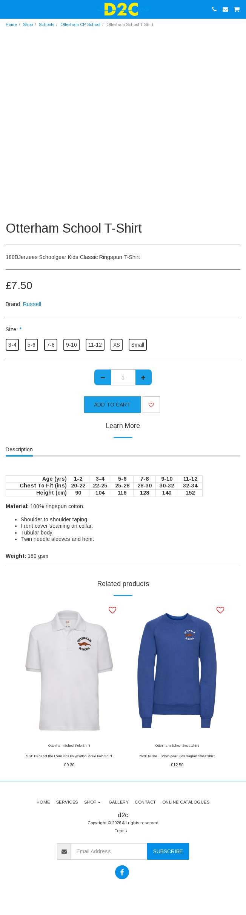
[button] (8, 9)
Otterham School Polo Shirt (69, 746)
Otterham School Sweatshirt (177, 746)
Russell (32, 304)
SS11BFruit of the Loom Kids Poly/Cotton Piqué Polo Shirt (69, 756)
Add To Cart (112, 405)
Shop (28, 24)
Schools (46, 24)
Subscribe (168, 851)
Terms (121, 830)
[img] (69, 670)
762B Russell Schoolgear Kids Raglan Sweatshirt (177, 756)
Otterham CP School (80, 24)
